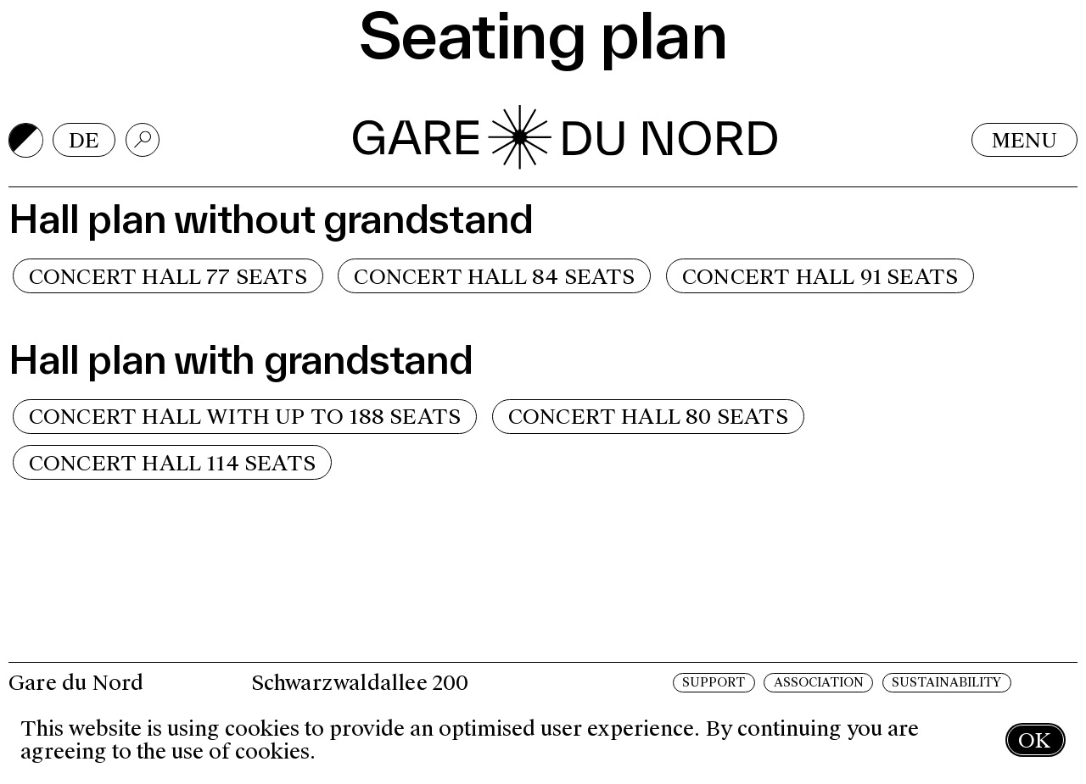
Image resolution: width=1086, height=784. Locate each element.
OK (1034, 740)
